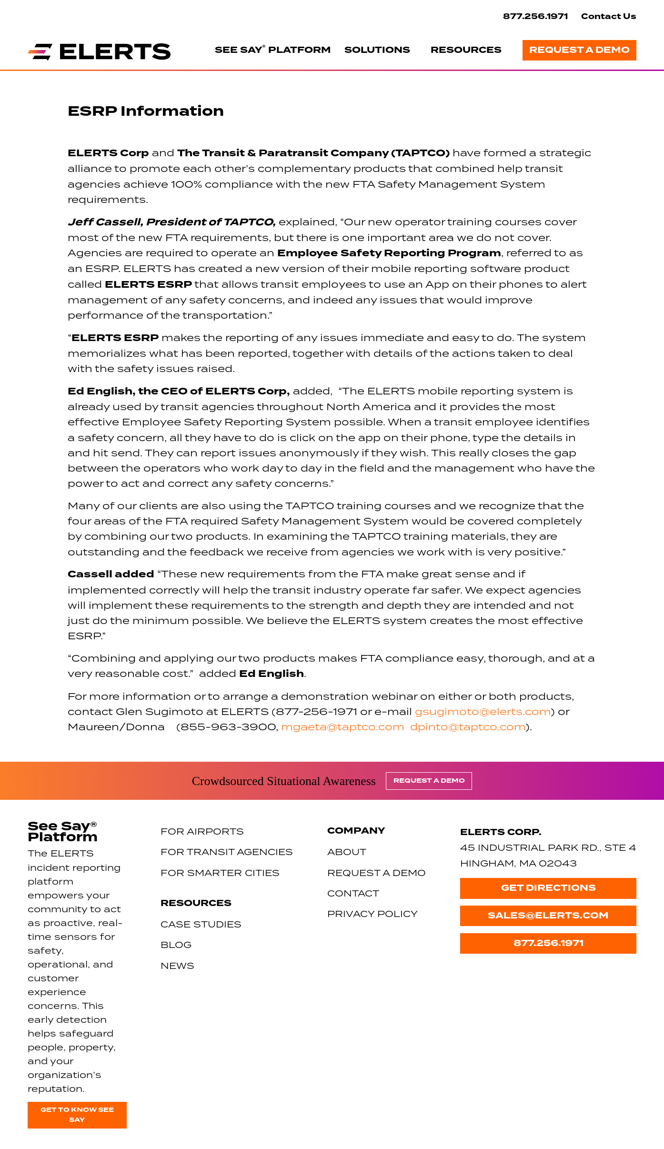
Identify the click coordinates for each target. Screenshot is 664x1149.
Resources (466, 50)
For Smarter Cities (220, 872)
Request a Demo (579, 50)
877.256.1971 (535, 16)
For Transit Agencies (227, 851)
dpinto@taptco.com (467, 726)
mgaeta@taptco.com (342, 726)
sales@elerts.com (548, 915)
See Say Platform (273, 49)
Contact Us (608, 16)
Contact (353, 893)
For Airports (202, 831)
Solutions (377, 50)
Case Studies (201, 924)
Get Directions (548, 888)
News (177, 965)
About (346, 851)
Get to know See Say (77, 1114)
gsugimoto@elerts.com (483, 711)
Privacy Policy (372, 913)
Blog (176, 944)
